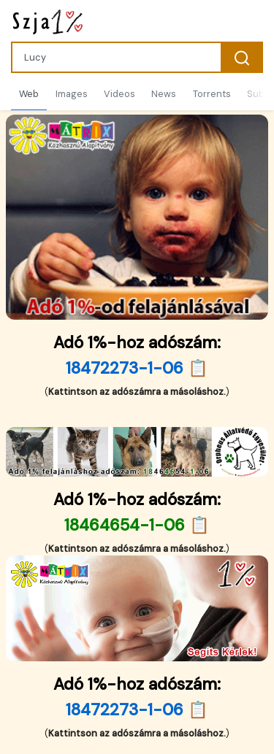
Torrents (212, 94)
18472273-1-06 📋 (137, 368)
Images (72, 94)
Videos (119, 94)
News (163, 94)
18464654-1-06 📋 (137, 525)
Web (29, 94)
